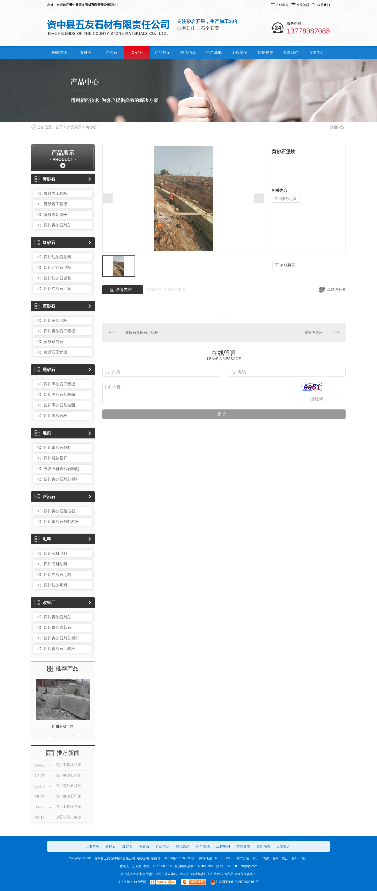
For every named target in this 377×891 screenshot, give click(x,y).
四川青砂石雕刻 (57, 225)
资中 (275, 858)
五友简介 (316, 52)
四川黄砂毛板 (55, 320)
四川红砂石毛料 (57, 257)
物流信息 (188, 52)
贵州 (304, 858)
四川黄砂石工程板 (59, 331)
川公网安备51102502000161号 (234, 882)
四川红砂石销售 (57, 278)
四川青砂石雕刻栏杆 (61, 479)
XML (229, 858)
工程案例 (239, 52)
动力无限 (140, 882)
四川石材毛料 (55, 553)
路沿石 (45, 496)
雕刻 (43, 433)
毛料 (43, 539)
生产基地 (214, 52)
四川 (256, 858)
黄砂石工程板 (55, 352)
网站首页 (60, 52)
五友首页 (92, 846)
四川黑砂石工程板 (59, 384)
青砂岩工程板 (55, 193)
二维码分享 (336, 289)
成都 (266, 858)
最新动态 (291, 52)
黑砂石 (45, 369)
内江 (285, 858)
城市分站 (242, 858)
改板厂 (45, 602)
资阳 (294, 858)
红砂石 (111, 52)
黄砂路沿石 (53, 341)
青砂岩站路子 (55, 214)
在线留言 (282, 5)
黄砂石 (137, 52)
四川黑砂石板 (55, 415)
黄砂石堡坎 (313, 332)
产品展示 (162, 52)
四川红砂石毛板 (57, 267)
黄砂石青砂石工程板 (141, 332)
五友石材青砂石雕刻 (61, 468)
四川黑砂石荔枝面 (59, 394)
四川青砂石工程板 (59, 648)
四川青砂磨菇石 (57, 627)
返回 (337, 127)
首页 (59, 127)
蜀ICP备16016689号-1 (180, 858)
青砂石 (86, 52)
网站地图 (205, 858)
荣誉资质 (265, 52)
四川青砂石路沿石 (59, 511)
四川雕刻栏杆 (55, 458)
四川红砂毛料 (55, 585)
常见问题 (303, 5)
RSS (219, 858)
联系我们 (323, 5)
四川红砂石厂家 (57, 288)
